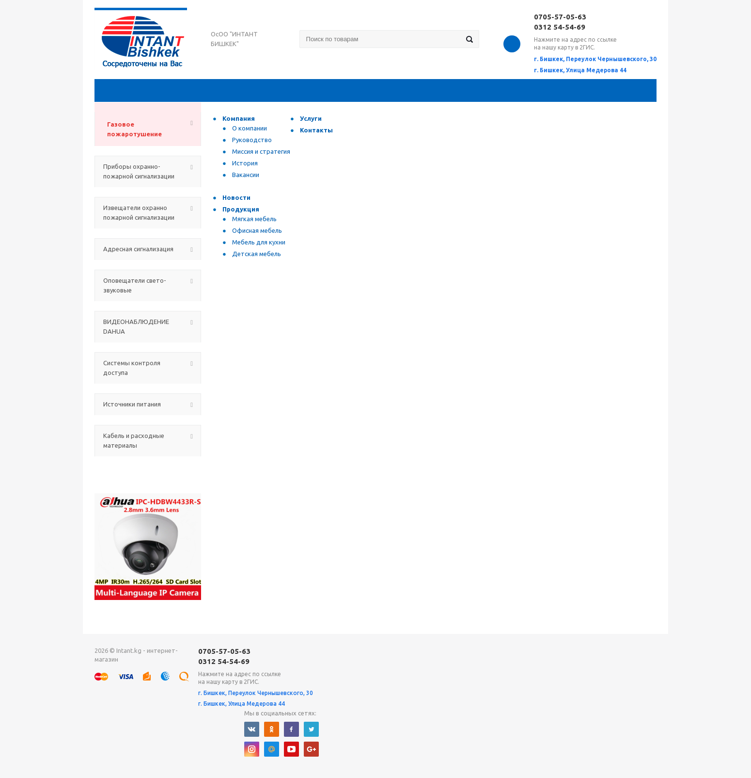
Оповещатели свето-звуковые (134, 285)
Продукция (240, 209)
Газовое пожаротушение (134, 129)
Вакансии (245, 174)
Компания (238, 118)
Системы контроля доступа (131, 367)
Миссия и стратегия (261, 151)
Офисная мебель (257, 230)
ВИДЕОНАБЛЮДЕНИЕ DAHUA (136, 326)
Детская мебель (256, 253)
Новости (236, 197)
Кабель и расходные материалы (133, 440)
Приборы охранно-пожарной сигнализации (138, 171)
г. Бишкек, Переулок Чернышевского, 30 (595, 59)
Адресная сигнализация (138, 248)
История (245, 163)
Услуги (311, 118)
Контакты (316, 130)
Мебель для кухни (258, 242)
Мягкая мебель (254, 218)
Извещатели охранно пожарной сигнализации (138, 212)
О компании (249, 128)
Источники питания (132, 404)
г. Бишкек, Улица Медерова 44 (580, 70)
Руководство (252, 139)
